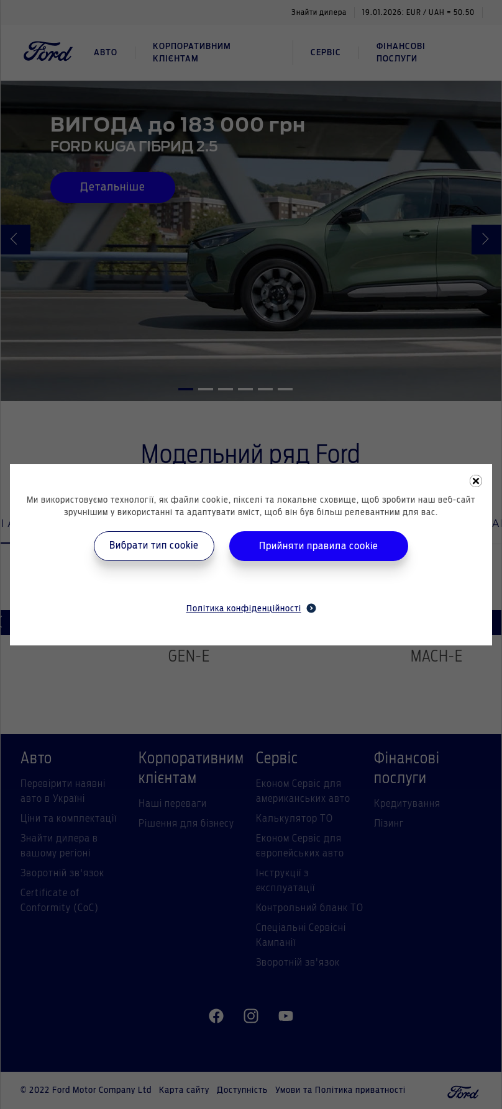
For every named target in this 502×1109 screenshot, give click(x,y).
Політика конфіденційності (251, 608)
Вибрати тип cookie (154, 545)
